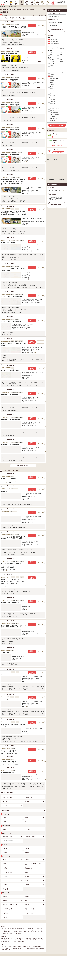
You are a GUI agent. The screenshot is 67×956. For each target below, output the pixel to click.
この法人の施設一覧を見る (58, 136)
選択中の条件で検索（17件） (57, 125)
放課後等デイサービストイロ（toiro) (58, 142)
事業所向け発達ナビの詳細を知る (57, 179)
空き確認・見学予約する (32, 25)
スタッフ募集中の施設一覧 (39, 15)
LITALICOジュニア (58, 149)
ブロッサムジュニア (58, 134)
